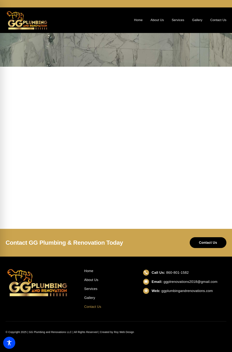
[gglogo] (27, 11)
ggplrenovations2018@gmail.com (190, 282)
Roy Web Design (124, 332)
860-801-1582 (177, 272)
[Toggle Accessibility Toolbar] (9, 342)
